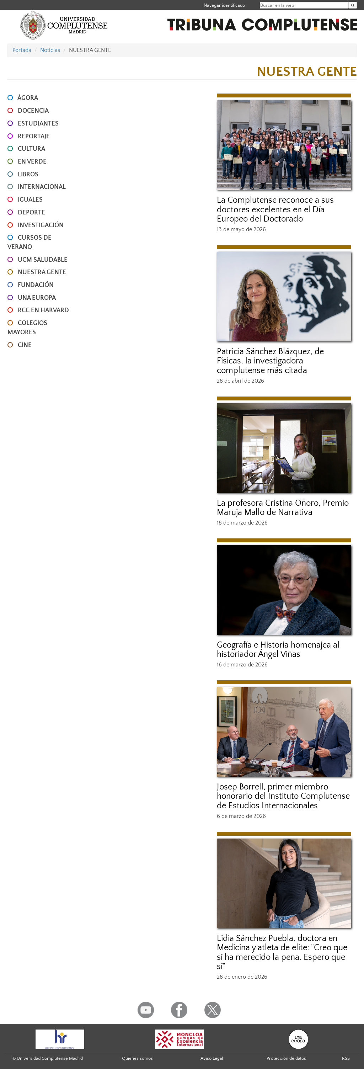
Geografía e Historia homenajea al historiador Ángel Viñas (278, 649)
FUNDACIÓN (36, 285)
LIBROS (28, 174)
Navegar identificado (224, 5)
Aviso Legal (211, 1058)
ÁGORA (27, 98)
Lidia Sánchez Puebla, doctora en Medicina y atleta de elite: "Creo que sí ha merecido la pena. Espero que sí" (282, 952)
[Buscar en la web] (353, 5)
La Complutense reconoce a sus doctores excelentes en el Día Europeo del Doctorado (275, 210)
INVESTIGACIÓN (41, 225)
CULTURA (31, 149)
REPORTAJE (34, 136)
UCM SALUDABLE (43, 260)
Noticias (50, 50)
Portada (21, 50)
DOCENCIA (33, 111)
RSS (346, 1058)
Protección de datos (286, 1058)
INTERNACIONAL (42, 187)
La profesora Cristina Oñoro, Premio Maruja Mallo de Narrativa (283, 508)
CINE (25, 345)
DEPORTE (31, 212)
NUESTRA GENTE (42, 272)
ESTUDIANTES (38, 123)
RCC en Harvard (43, 310)
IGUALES (30, 199)
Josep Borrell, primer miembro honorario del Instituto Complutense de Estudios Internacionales (283, 796)
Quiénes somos (137, 1058)
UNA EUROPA (37, 298)
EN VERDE (32, 161)
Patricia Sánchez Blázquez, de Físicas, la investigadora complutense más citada (270, 361)
